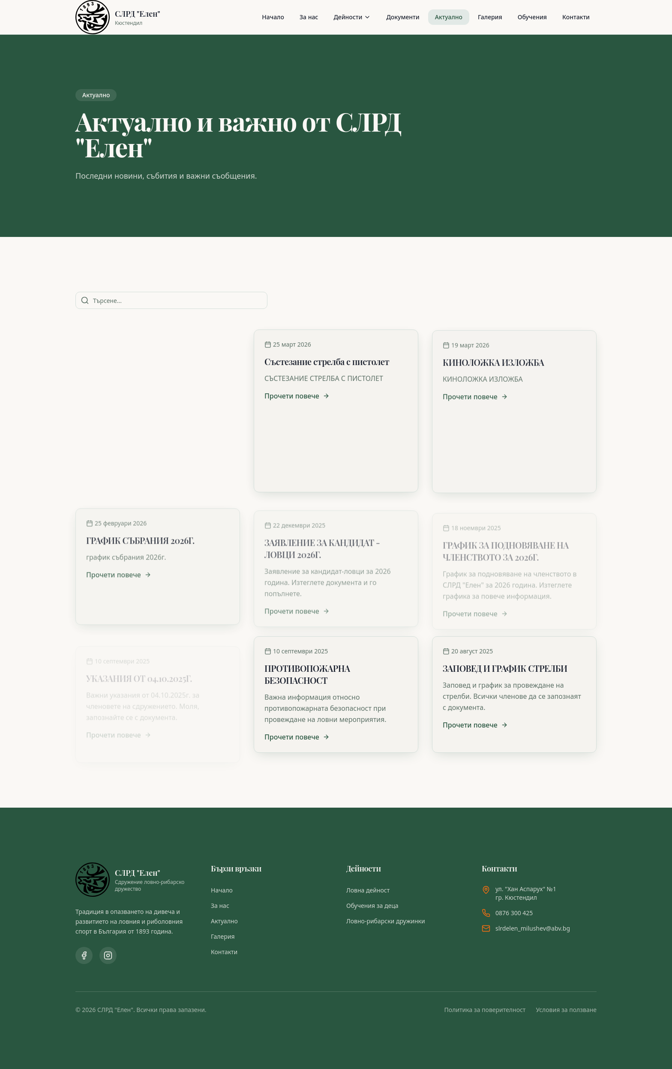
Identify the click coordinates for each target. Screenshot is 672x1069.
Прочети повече (118, 477)
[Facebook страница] (84, 955)
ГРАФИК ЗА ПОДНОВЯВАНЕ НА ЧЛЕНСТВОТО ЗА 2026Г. (506, 544)
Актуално (448, 17)
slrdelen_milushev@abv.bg (532, 928)
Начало (273, 17)
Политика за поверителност (485, 1010)
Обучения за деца (372, 905)
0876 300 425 (514, 913)
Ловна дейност (368, 890)
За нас (309, 17)
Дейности (352, 17)
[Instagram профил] (108, 955)
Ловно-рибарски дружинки (385, 921)
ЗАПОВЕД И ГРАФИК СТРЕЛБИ (505, 668)
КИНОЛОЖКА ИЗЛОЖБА (493, 366)
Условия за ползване (566, 1010)
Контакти (576, 17)
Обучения (532, 17)
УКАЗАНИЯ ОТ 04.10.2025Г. (139, 668)
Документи (402, 17)
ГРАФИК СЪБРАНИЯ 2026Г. (140, 545)
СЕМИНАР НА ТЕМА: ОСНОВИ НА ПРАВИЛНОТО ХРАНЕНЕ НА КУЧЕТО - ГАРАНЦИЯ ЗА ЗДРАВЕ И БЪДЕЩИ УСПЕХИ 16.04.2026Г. (156, 380)
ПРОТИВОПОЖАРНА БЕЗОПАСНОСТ (307, 674)
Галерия (490, 17)
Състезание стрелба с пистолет (326, 364)
